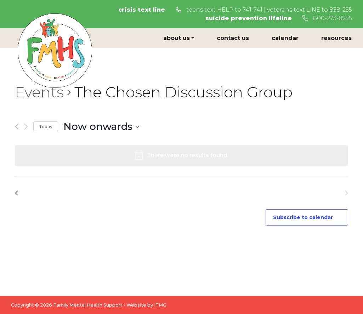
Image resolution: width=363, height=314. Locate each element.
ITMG (160, 305)
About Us (176, 38)
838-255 (340, 9)
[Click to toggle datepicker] (101, 127)
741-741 (252, 9)
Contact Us (233, 38)
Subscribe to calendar (303, 217)
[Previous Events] (17, 126)
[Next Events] (26, 126)
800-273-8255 (327, 18)
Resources (336, 38)
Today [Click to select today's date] (45, 126)
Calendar (285, 38)
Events (39, 92)
